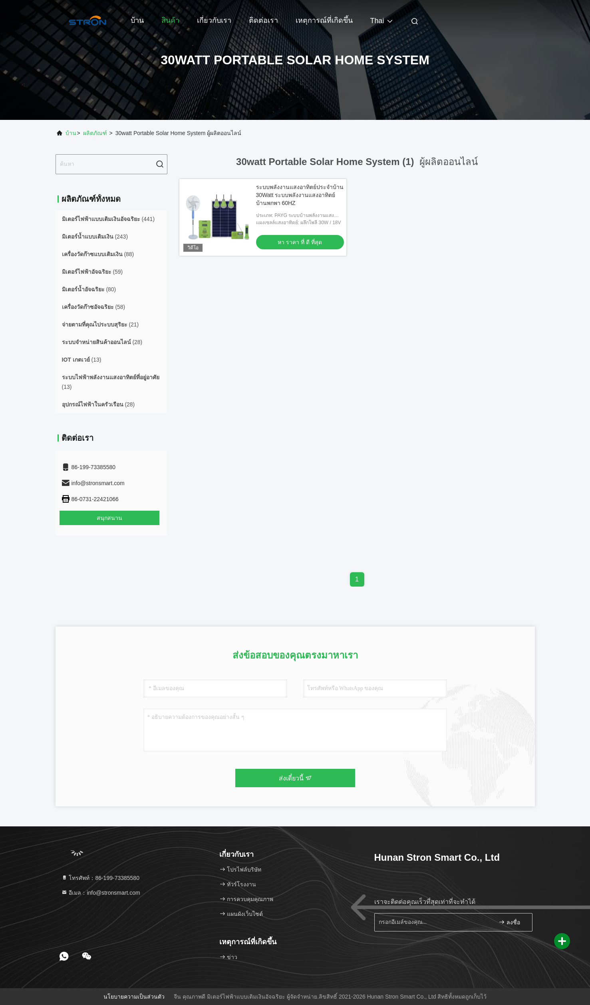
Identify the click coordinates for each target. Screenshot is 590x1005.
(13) (81, 359)
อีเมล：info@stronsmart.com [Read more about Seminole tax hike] (100, 893)
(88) (98, 254)
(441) (108, 219)
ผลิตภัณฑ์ (95, 133)
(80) (89, 289)
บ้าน (137, 20)
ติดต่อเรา (263, 20)
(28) (102, 342)
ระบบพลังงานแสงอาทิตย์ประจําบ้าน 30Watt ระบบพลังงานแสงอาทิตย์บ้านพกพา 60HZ (300, 195)
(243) (95, 236)
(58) (93, 307)
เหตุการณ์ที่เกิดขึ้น (324, 20)
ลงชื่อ (509, 922)
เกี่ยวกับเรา (214, 20)
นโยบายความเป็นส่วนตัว (134, 996)
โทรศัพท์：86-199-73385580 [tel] (100, 878)
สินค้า (170, 20)
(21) (100, 324)
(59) (92, 272)
